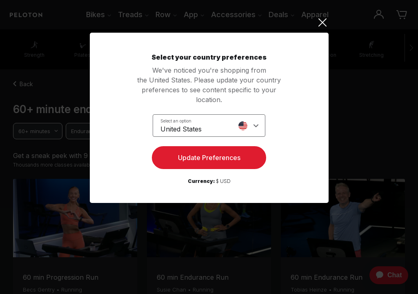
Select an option (175, 120)
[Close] (209, 22)
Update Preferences (209, 158)
